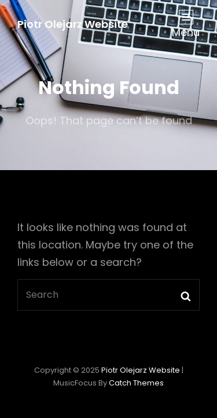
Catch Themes (136, 382)
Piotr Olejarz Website (72, 24)
